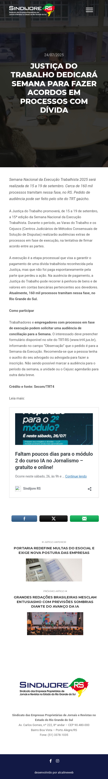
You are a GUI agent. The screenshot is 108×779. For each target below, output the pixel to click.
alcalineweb (65, 772)
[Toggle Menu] (89, 10)
